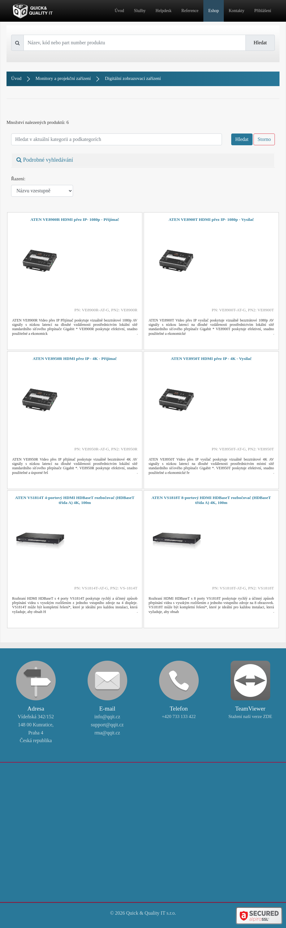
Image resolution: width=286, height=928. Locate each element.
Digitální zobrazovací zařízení (133, 78)
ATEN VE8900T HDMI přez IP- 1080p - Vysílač (211, 219)
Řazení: (18, 178)
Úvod (119, 10)
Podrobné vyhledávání (44, 160)
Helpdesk (163, 10)
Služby (140, 10)
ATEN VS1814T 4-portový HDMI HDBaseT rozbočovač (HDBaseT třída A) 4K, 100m (75, 500)
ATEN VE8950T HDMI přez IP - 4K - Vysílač (211, 358)
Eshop (213, 10)
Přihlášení (262, 10)
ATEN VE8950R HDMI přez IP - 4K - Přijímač (75, 358)
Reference (189, 10)
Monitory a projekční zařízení (63, 78)
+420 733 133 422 (179, 716)
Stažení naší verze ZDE (250, 716)
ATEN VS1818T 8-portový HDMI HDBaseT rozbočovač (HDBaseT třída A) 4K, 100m (211, 500)
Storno (264, 139)
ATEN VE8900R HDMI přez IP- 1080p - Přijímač (74, 219)
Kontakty (237, 10)
